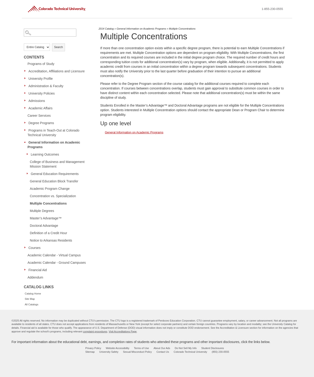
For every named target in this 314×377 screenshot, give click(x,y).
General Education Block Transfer (54, 181)
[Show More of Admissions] (26, 100)
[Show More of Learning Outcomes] (28, 154)
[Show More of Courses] (26, 247)
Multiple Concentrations (48, 203)
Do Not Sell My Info (186, 348)
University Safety (108, 351)
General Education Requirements (55, 174)
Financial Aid (37, 270)
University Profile (40, 78)
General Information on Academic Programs (54, 145)
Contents (34, 57)
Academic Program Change (50, 188)
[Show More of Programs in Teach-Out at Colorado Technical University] (26, 130)
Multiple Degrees (42, 211)
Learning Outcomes (45, 154)
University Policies (41, 93)
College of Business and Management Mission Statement (57, 164)
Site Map (30, 298)
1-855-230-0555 (272, 9)
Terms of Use (141, 348)
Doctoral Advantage (44, 225)
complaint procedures (95, 331)
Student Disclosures (212, 348)
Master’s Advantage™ (46, 218)
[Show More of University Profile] (26, 78)
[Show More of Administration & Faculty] (26, 85)
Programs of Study (41, 64)
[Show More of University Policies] (26, 93)
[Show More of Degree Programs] (26, 122)
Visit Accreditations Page (123, 331)
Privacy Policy (93, 348)
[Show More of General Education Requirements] (28, 173)
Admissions (36, 101)
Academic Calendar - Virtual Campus (54, 255)
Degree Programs (41, 123)
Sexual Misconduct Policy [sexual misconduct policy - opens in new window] (137, 351)
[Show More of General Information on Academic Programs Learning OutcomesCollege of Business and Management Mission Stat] (26, 142)
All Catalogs (31, 304)
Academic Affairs (40, 108)
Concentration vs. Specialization (53, 196)
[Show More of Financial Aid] (26, 269)
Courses (34, 248)
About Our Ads (162, 348)
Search (58, 47)
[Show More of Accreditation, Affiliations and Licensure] (26, 71)
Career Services (39, 115)
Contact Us (163, 351)
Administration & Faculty (45, 86)
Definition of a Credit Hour (48, 233)
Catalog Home (33, 293)
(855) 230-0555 (220, 351)
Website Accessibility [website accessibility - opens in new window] (117, 348)
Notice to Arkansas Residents (51, 240)
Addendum (35, 277)
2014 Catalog (106, 28)
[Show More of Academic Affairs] (26, 108)
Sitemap (90, 351)
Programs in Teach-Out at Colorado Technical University (53, 133)
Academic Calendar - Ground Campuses (57, 262)
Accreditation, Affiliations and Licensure (56, 71)
